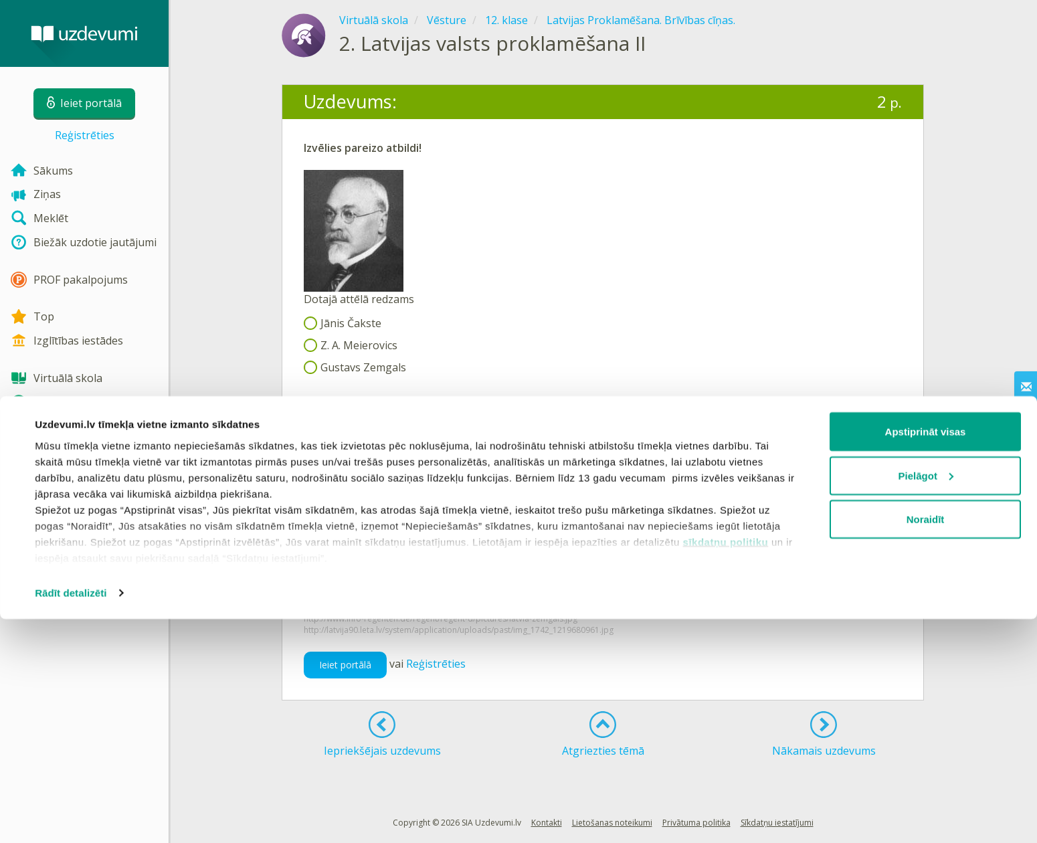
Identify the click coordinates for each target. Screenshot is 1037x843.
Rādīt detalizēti (70, 816)
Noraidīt (926, 743)
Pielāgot (926, 699)
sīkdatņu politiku (726, 765)
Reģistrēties (84, 135)
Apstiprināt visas (925, 655)
